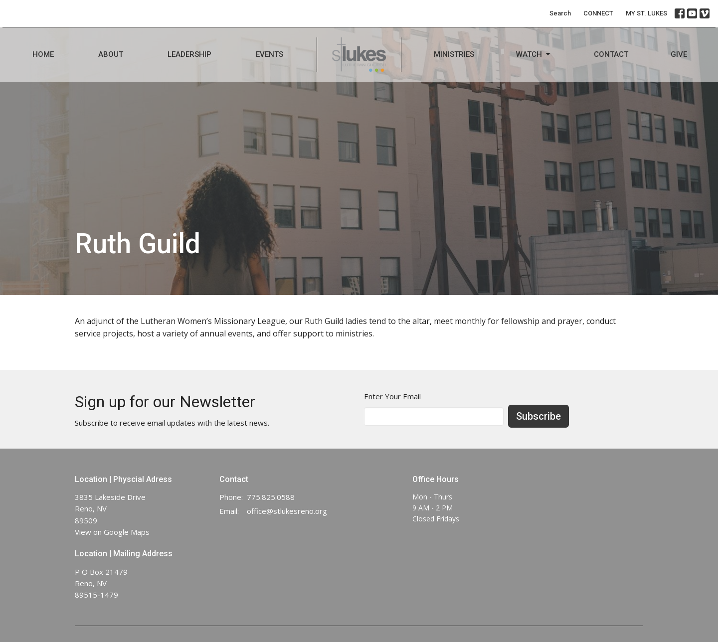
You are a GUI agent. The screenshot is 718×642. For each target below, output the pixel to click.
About (110, 54)
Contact (611, 54)
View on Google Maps (112, 532)
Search (560, 13)
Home (43, 54)
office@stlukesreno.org (287, 511)
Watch (534, 54)
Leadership (189, 54)
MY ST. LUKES (646, 13)
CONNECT (598, 13)
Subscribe (538, 416)
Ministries (454, 54)
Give (679, 54)
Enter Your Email (392, 396)
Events (269, 54)
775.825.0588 (271, 497)
